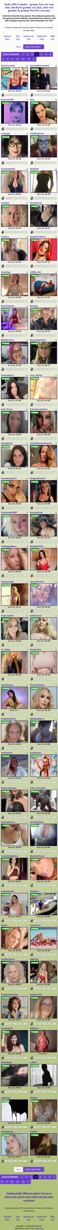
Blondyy (34, 306)
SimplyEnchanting (9, 994)
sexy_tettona (36, 375)
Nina (32, 100)
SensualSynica (8, 822)
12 (29, 59)
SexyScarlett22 (8, 169)
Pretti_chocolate (37, 788)
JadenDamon (7, 685)
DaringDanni (7, 443)
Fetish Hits (39, 1228)
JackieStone (7, 753)
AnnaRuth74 (7, 1028)
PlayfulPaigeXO (37, 685)
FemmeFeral (36, 203)
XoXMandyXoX (8, 959)
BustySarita (35, 649)
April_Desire (7, 409)
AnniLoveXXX (7, 616)
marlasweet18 (7, 891)
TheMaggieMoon (8, 546)
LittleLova (5, 1098)
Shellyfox (34, 891)
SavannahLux (7, 375)
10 (17, 59)
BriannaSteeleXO (38, 340)
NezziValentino (37, 822)
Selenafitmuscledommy (41, 443)
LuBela (33, 1062)
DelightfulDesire (8, 719)
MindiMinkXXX (37, 546)
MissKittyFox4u (37, 856)
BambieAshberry (38, 237)
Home (18, 47)
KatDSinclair (36, 616)
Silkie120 (34, 959)
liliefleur (34, 1098)
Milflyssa (34, 1028)
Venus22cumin (37, 582)
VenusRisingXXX (9, 478)
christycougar (7, 582)
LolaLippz (5, 133)
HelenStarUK (7, 1132)
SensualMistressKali (39, 66)
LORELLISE (35, 272)
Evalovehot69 (7, 100)
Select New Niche (33, 47)
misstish (5, 203)
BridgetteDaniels (38, 478)
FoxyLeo (5, 237)
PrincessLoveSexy (38, 409)
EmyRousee (35, 753)
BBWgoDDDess (37, 719)
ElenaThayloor (7, 306)
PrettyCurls (35, 925)
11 (23, 59)
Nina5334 (34, 169)
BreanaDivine (36, 512)
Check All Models (11, 54)
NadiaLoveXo (36, 994)
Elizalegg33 (6, 1062)
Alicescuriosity (8, 66)
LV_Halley (5, 649)
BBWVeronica (7, 340)
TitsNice (34, 1132)
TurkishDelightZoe (9, 856)
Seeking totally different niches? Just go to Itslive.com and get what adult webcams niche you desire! (29, 1197)
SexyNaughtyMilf (9, 512)
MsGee (4, 925)
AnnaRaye (6, 272)
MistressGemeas (9, 788)
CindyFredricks (37, 133)
